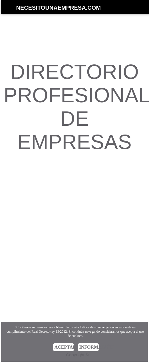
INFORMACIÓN (89, 347)
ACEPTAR (64, 347)
